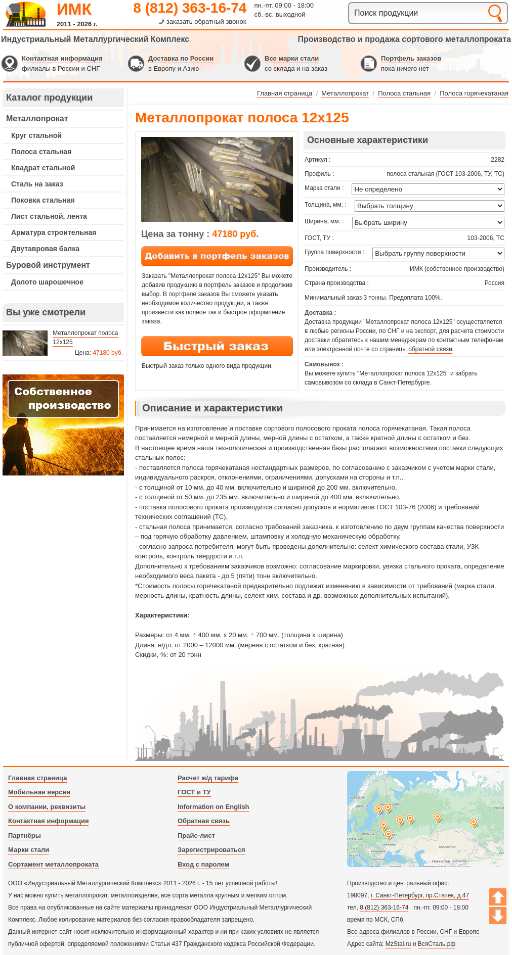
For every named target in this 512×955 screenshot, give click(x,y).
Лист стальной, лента (49, 216)
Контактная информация (62, 58)
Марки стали (28, 849)
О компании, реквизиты (47, 806)
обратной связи (430, 349)
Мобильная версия (39, 792)
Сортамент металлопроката (53, 864)
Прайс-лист (196, 835)
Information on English (213, 806)
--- (63, 424)
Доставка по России (181, 58)
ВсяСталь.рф (436, 943)
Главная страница (37, 778)
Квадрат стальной (43, 168)
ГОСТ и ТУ (194, 792)
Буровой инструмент (48, 265)
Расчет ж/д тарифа (208, 778)
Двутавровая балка (45, 249)
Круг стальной (36, 135)
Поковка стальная (43, 200)
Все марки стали (292, 58)
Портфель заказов (411, 58)
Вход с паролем (203, 864)
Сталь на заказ (37, 184)
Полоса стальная (41, 152)
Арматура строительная (53, 232)
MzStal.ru (398, 943)
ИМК (74, 9)
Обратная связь (204, 821)
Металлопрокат (37, 118)
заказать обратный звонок (206, 21)
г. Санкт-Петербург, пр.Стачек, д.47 (420, 895)
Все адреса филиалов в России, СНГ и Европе (413, 931)
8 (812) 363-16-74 (189, 8)
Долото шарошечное (47, 282)
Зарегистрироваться (211, 849)
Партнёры (24, 835)
